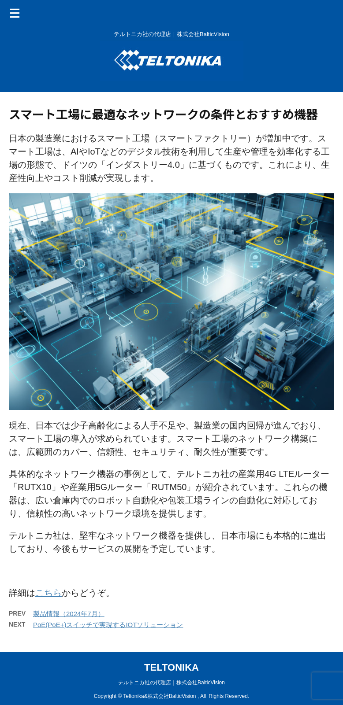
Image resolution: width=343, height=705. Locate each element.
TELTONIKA (171, 667)
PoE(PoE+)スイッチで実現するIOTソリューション (108, 624)
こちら (48, 593)
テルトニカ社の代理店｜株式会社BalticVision (171, 682)
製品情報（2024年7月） (68, 613)
